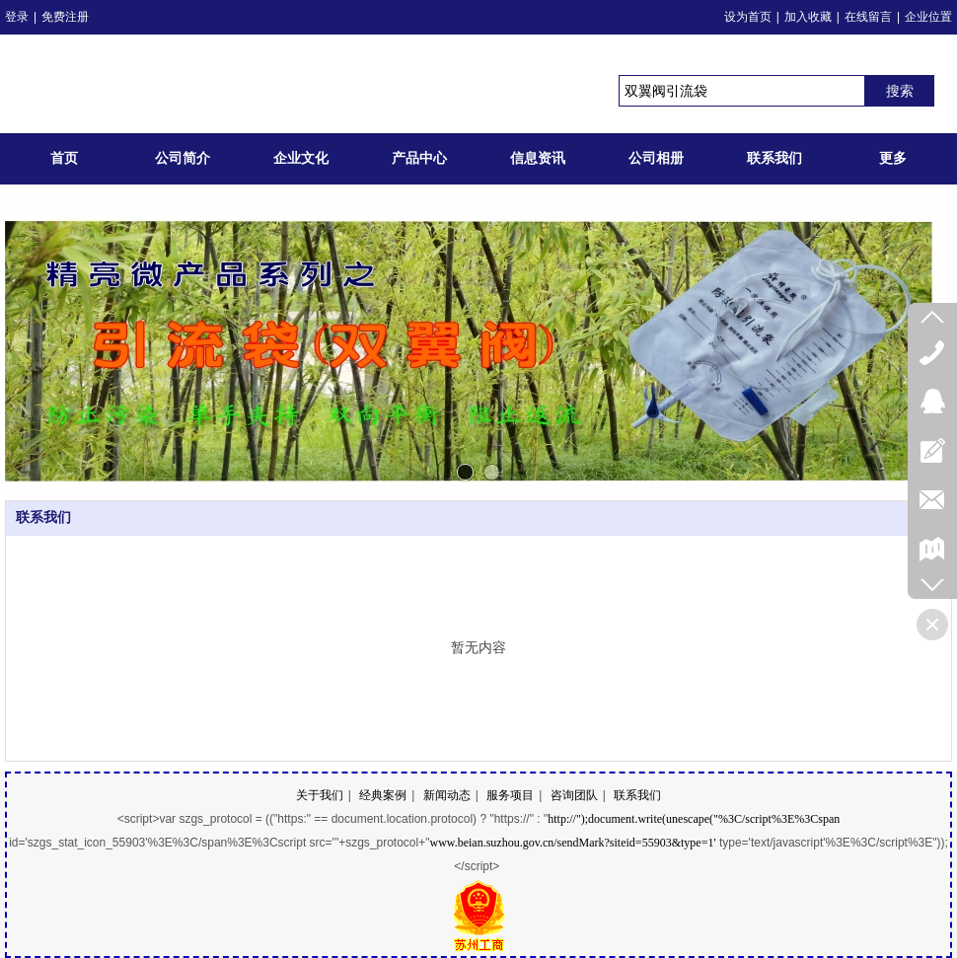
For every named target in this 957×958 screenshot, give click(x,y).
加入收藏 (808, 17)
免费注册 (65, 17)
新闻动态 (447, 795)
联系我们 (43, 517)
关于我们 (319, 795)
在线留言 (868, 17)
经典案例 (382, 795)
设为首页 (748, 17)
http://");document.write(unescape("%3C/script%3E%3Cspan (694, 819)
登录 (17, 17)
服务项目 (510, 795)
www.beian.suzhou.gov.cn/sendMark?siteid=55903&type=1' (572, 842)
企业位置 (928, 17)
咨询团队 (574, 795)
